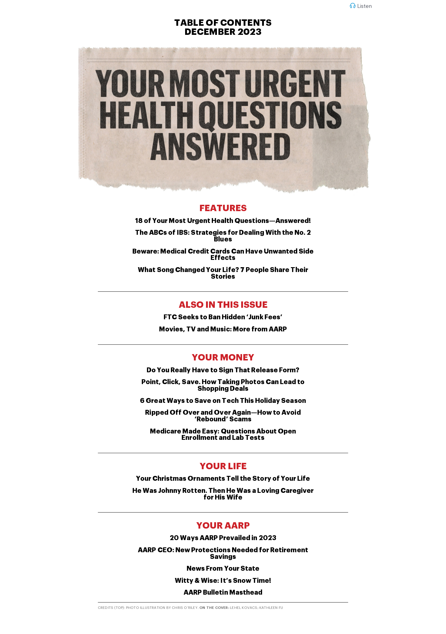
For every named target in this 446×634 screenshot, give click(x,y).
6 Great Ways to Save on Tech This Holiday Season (223, 400)
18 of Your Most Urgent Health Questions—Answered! (223, 220)
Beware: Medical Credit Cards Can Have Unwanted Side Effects (223, 254)
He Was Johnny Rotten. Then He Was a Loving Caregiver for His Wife (223, 494)
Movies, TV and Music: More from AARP (223, 329)
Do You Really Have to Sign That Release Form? (223, 370)
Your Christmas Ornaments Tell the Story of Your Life (223, 478)
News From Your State (223, 568)
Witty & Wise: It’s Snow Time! (223, 580)
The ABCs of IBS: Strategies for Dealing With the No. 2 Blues (223, 236)
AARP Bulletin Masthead (223, 592)
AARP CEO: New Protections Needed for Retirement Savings (223, 553)
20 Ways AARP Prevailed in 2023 (223, 538)
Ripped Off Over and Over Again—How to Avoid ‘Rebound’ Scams (223, 416)
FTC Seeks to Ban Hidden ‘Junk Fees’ (223, 317)
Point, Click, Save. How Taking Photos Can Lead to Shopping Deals (223, 385)
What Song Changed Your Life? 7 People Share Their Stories (223, 273)
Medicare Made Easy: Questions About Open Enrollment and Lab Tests (223, 434)
